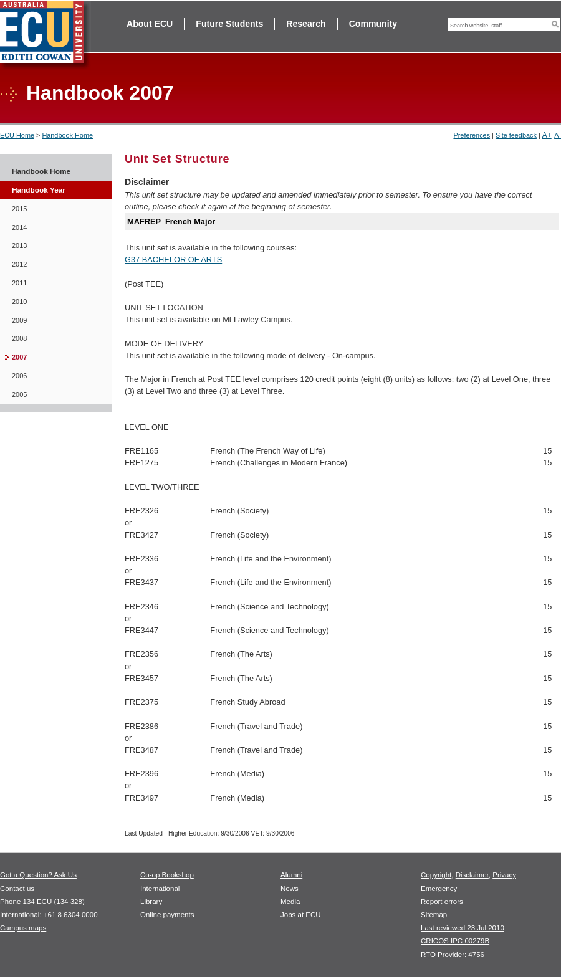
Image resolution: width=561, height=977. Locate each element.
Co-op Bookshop (167, 875)
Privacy (504, 875)
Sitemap (434, 914)
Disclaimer (472, 875)
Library (151, 901)
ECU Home (17, 135)
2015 (19, 208)
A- (557, 135)
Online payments (167, 914)
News (289, 888)
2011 (19, 283)
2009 (19, 320)
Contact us (17, 888)
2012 (19, 264)
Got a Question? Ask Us (38, 875)
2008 (19, 338)
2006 (19, 375)
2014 (19, 227)
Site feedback (516, 135)
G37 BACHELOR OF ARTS (173, 259)
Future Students (229, 24)
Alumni (291, 875)
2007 (19, 357)
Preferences (471, 135)
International (160, 888)
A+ (547, 135)
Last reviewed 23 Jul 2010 (462, 928)
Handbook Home (67, 135)
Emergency (439, 888)
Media (290, 901)
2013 (19, 245)
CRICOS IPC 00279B (455, 941)
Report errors (442, 901)
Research (305, 24)
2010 (19, 301)
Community (373, 24)
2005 (19, 394)
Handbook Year (38, 190)
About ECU (150, 24)
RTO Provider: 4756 (452, 954)
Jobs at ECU (300, 914)
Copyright (436, 875)
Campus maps (23, 928)
